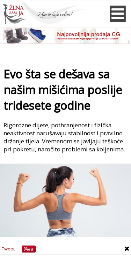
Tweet (8, 249)
